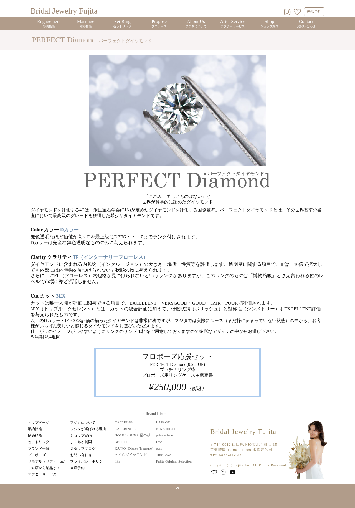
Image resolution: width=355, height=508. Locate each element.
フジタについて (82, 422)
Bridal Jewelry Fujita (64, 11)
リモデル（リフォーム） (47, 461)
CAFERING (124, 422)
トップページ (38, 422)
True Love (163, 455)
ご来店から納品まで (44, 468)
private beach (166, 435)
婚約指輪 (35, 429)
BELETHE (123, 442)
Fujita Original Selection (174, 461)
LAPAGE (163, 422)
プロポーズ (37, 455)
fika (117, 461)
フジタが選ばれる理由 (88, 429)
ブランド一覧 (38, 448)
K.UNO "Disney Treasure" (134, 448)
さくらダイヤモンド (131, 455)
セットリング (38, 442)
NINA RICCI (166, 429)
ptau (159, 448)
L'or (159, 442)
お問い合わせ (81, 455)
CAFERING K (125, 429)
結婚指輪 (35, 435)
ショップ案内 (81, 435)
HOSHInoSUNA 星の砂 (133, 435)
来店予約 (314, 11)
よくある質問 (81, 442)
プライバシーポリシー (88, 461)
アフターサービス (42, 474)
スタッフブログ (82, 448)
